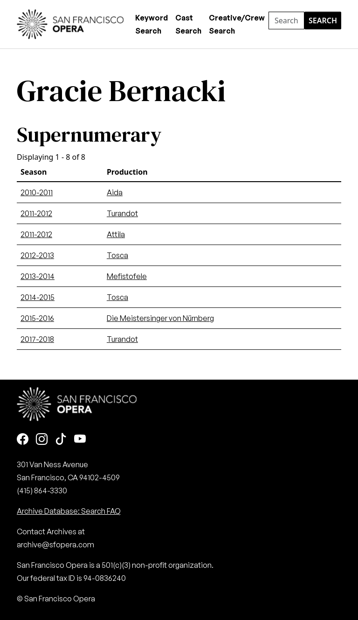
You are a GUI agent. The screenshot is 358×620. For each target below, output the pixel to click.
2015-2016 (37, 318)
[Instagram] (42, 439)
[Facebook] (22, 439)
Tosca (117, 255)
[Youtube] (80, 439)
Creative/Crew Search (237, 24)
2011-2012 (36, 213)
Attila (116, 234)
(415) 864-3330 (42, 490)
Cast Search (188, 24)
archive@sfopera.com (55, 544)
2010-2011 (37, 192)
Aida (115, 192)
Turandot (122, 213)
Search (323, 20)
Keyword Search (151, 24)
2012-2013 (37, 255)
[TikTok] (61, 439)
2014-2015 (38, 297)
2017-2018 (37, 339)
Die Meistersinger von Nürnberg (160, 318)
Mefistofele (127, 276)
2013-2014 (38, 276)
